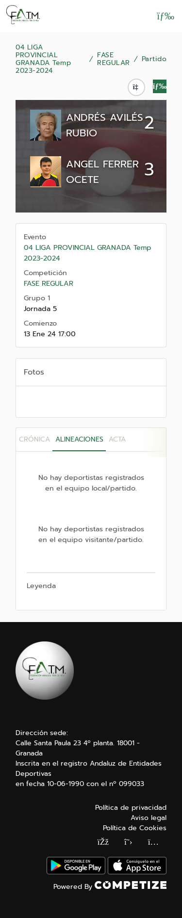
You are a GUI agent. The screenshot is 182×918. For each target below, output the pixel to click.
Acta (117, 439)
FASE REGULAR (113, 59)
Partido (154, 59)
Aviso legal (148, 818)
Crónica (34, 439)
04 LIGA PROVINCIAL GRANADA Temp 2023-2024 (43, 59)
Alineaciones (79, 439)
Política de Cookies (134, 828)
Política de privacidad (130, 808)
